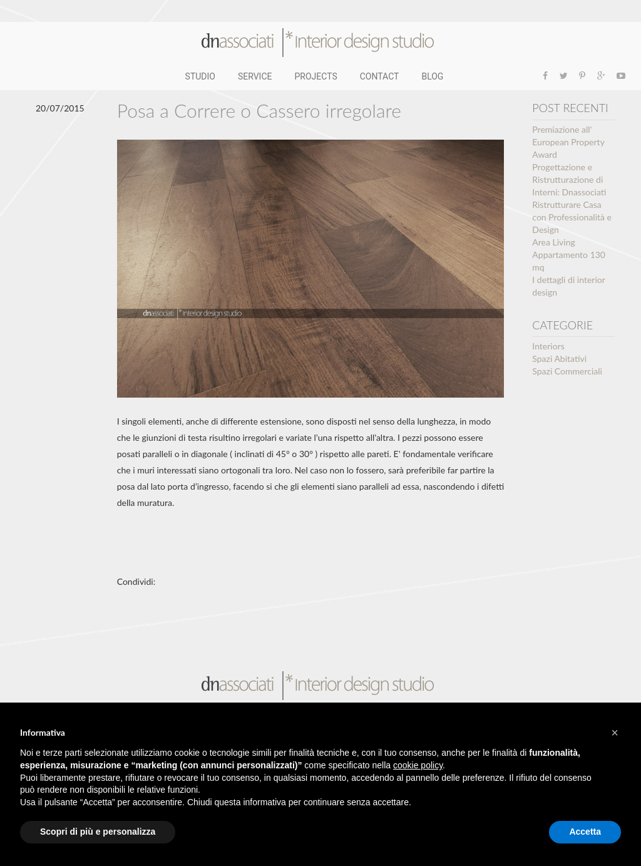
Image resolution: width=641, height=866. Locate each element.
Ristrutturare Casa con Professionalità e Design (572, 217)
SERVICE (255, 76)
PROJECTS (316, 76)
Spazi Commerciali (567, 371)
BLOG (432, 76)
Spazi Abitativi (559, 358)
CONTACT (379, 76)
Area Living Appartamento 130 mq (568, 254)
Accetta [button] (585, 832)
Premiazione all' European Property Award (568, 142)
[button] (615, 733)
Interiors (548, 346)
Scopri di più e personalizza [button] (97, 832)
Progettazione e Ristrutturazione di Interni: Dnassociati (569, 179)
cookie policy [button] (418, 765)
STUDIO (200, 76)
